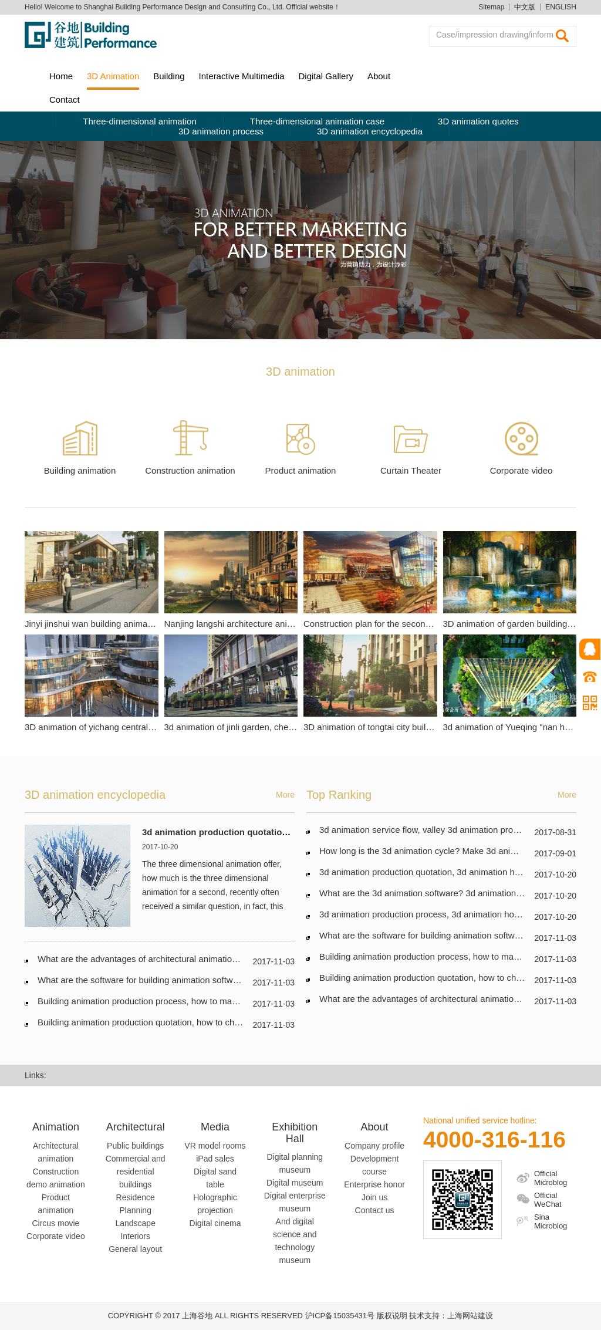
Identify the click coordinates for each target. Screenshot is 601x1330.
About (378, 76)
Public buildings (135, 1145)
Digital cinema (215, 1223)
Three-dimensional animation (139, 121)
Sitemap (491, 7)
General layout (135, 1249)
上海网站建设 (470, 1315)
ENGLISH (560, 7)
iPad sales (215, 1158)
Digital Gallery (326, 76)
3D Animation (113, 76)
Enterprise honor (374, 1184)
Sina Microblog (550, 1221)
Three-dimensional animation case (317, 121)
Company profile (374, 1145)
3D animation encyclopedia (370, 131)
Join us (374, 1197)
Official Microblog (550, 1178)
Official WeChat (548, 1200)
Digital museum (294, 1182)
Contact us (374, 1210)
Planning (135, 1210)
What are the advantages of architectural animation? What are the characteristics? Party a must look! (234, 959)
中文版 (524, 7)
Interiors (135, 1236)
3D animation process (221, 131)
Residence (135, 1197)
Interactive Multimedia (242, 76)
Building (168, 76)
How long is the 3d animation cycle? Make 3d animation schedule (446, 851)
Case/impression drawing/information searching (499, 34)
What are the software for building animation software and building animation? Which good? (216, 980)
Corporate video (55, 1236)
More (285, 794)
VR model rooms (214, 1145)
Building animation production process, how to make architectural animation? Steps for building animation (243, 1001)
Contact (64, 99)
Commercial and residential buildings (136, 1171)
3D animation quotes (478, 121)
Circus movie (55, 1223)
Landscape (135, 1223)
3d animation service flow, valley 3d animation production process (447, 830)
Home (61, 76)
